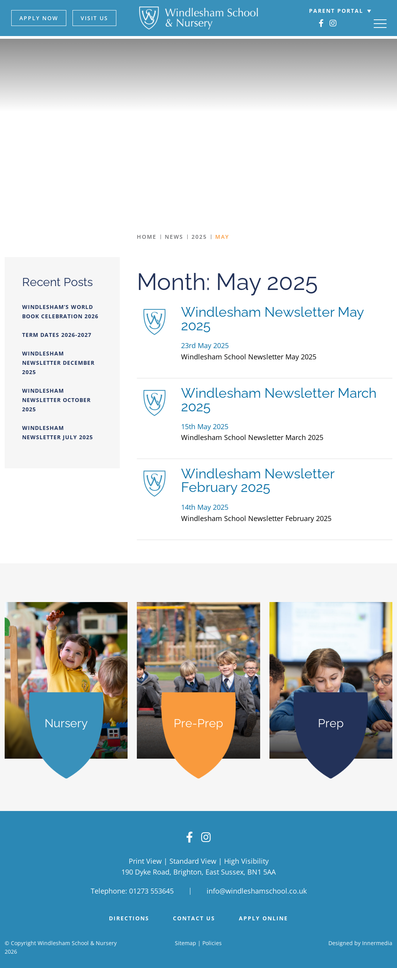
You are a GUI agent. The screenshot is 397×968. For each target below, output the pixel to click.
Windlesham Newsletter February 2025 (257, 480)
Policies (212, 941)
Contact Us (194, 916)
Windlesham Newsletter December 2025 (58, 363)
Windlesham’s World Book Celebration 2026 (60, 311)
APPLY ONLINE (263, 916)
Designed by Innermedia (360, 941)
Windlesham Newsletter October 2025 (56, 400)
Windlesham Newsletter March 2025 (278, 399)
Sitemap (185, 941)
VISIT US (93, 18)
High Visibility (246, 859)
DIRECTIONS (129, 916)
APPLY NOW (38, 18)
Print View (145, 859)
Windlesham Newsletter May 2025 (272, 318)
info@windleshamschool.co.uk (257, 889)
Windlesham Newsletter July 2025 (57, 432)
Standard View (192, 859)
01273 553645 (151, 889)
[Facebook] (322, 23)
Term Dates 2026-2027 (56, 334)
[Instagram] (333, 23)
